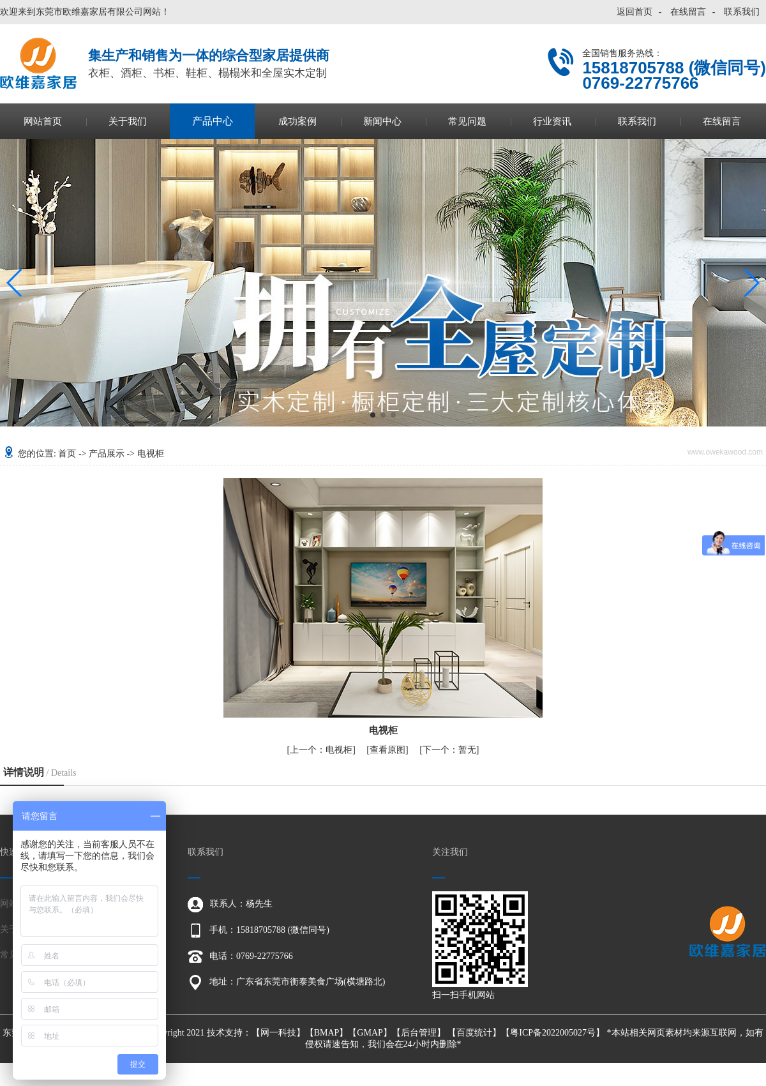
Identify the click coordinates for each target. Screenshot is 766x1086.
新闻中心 (382, 121)
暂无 (449, 750)
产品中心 (212, 121)
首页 (67, 453)
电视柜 (150, 453)
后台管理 (419, 1032)
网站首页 (43, 121)
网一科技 (278, 1032)
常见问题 (467, 121)
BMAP (327, 1032)
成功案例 (297, 121)
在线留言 (688, 12)
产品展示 (106, 453)
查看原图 (387, 750)
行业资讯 (552, 121)
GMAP (369, 1032)
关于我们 (128, 121)
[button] (372, 415)
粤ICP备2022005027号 (553, 1032)
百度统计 (474, 1032)
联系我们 (742, 12)
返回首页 (634, 12)
